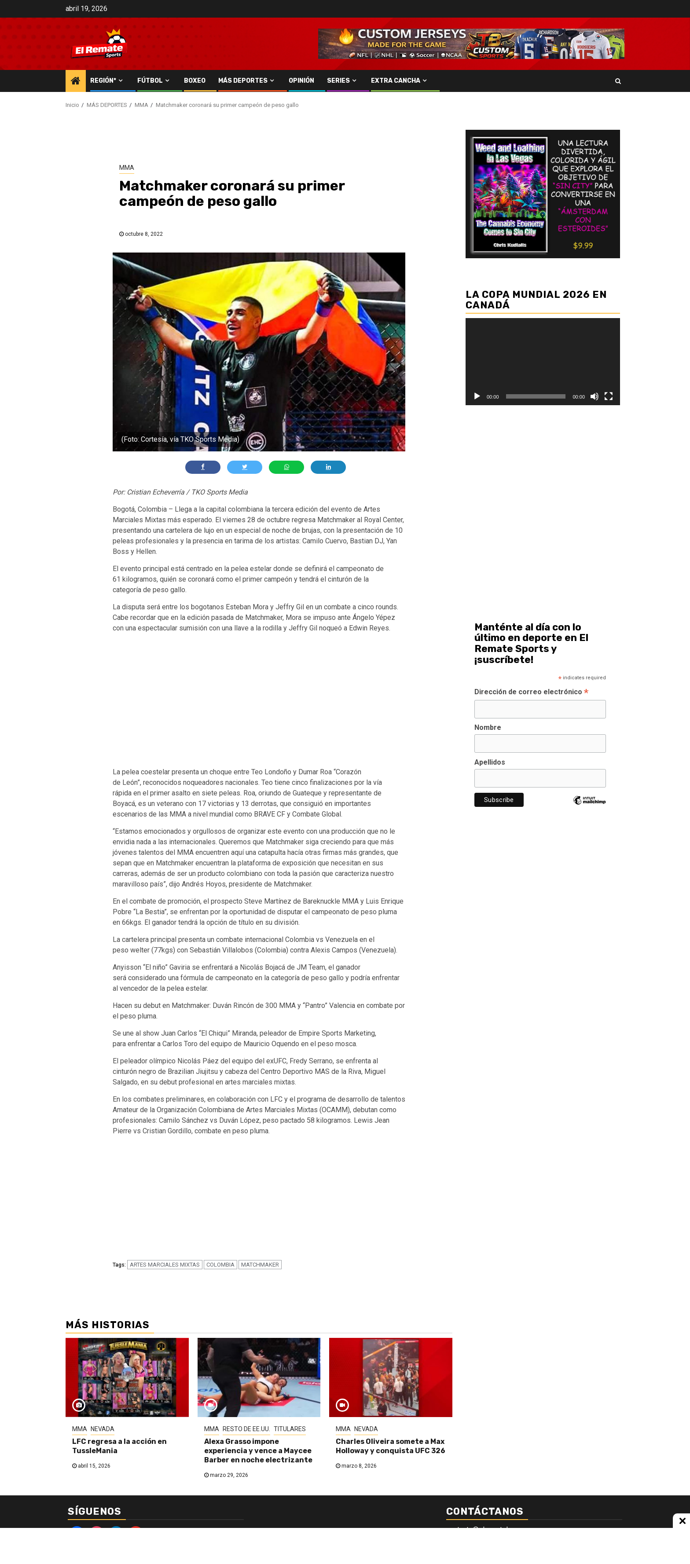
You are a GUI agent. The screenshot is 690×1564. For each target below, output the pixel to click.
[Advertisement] (259, 701)
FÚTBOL (150, 80)
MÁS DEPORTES (243, 80)
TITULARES (290, 1428)
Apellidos (489, 762)
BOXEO (195, 80)
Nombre (487, 727)
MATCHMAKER (260, 1264)
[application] (543, 361)
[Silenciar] (594, 396)
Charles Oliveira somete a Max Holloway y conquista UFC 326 (390, 1446)
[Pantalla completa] (608, 396)
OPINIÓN (301, 80)
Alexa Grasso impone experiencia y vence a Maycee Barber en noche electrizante (258, 1450)
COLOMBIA (220, 1264)
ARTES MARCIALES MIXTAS (165, 1264)
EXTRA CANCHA (395, 80)
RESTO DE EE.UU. (246, 1428)
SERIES (338, 80)
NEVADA (102, 1428)
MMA (126, 167)
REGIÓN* (103, 80)
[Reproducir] (477, 396)
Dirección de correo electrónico (531, 693)
